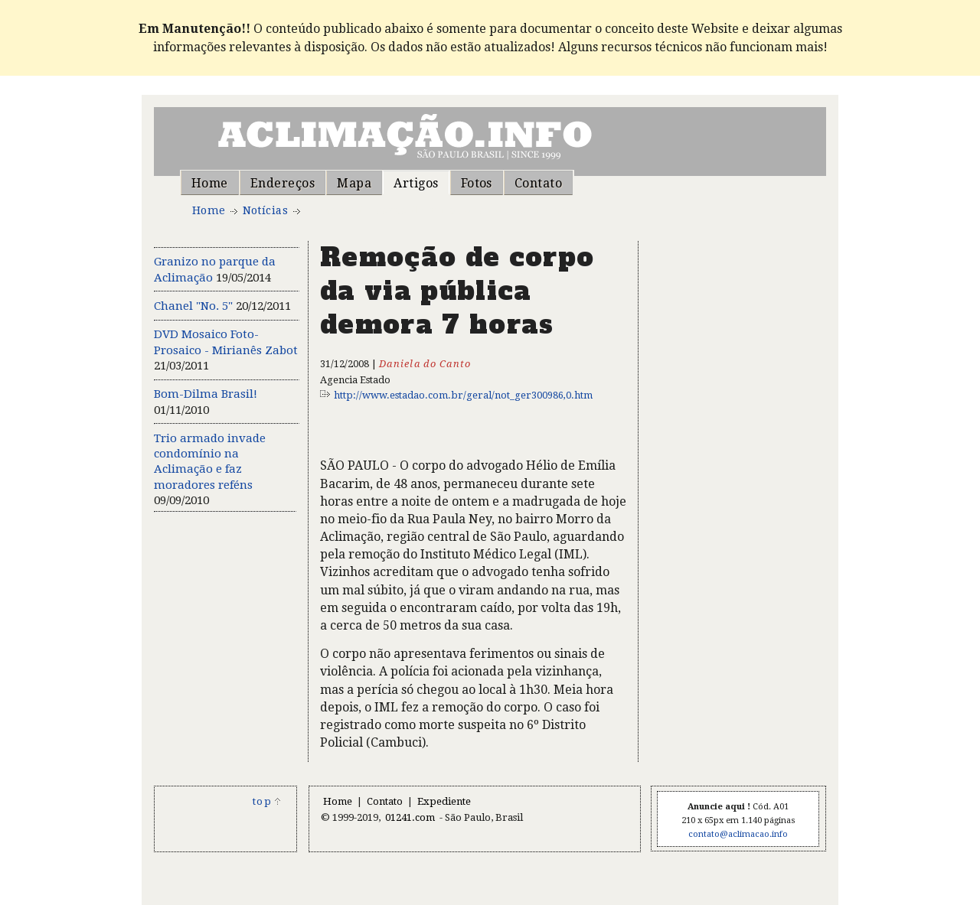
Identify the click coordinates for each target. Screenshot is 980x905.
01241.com (410, 817)
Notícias (265, 210)
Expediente (444, 801)
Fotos (476, 183)
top (267, 801)
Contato (538, 183)
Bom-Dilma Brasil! (205, 394)
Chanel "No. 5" (193, 306)
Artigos (416, 183)
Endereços (282, 183)
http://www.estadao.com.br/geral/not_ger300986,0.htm (463, 395)
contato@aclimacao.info (738, 834)
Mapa (354, 183)
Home (209, 183)
